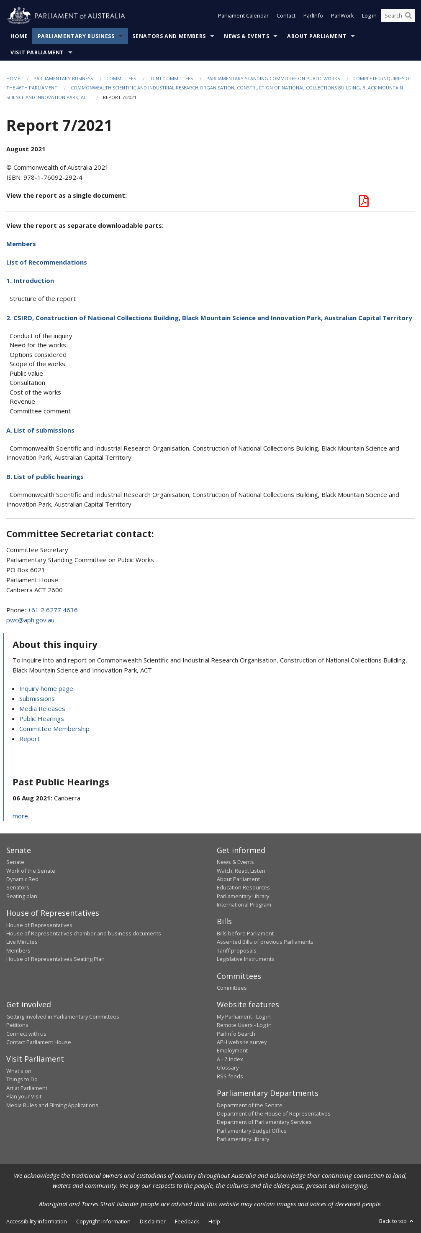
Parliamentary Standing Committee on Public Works (273, 78)
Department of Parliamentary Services (264, 1122)
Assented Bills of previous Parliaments (265, 941)
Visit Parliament (37, 52)
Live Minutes (22, 941)
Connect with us (26, 1033)
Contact (286, 16)
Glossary (228, 1067)
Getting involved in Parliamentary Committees (62, 1016)
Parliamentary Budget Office (252, 1130)
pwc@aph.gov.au (30, 620)
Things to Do (22, 1079)
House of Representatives (39, 925)
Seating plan (21, 896)
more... (22, 816)
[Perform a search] (408, 16)
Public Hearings (41, 718)
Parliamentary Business (76, 36)
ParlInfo (313, 16)
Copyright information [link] (103, 1221)
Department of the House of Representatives (274, 1113)
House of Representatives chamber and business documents (83, 933)
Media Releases (42, 708)
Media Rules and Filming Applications (52, 1105)
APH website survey (242, 1042)
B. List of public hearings (45, 476)
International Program (244, 904)
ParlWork (342, 16)
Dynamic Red (22, 879)
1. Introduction (30, 280)
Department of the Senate (249, 1105)
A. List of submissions (40, 430)
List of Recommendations (46, 262)
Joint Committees (171, 78)
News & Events (246, 36)
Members (21, 243)
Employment (232, 1050)
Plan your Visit (23, 1096)
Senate (15, 862)
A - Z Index (230, 1059)
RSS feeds (230, 1076)
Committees (121, 78)
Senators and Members (169, 36)
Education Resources (243, 887)
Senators (17, 887)
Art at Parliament (26, 1088)
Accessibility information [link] (36, 1221)
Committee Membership (54, 728)
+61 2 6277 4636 (53, 610)
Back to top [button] (397, 1221)
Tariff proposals (237, 950)
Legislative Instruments (246, 959)
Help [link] (214, 1221)
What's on (18, 1071)
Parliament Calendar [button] (243, 16)
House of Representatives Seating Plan (55, 959)
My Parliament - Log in (244, 1016)
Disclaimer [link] (153, 1221)
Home (19, 36)
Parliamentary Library (243, 896)
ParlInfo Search (236, 1033)
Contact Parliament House (38, 1042)
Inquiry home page (46, 688)
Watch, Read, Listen (241, 870)
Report (29, 738)
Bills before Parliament (245, 933)
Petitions (17, 1025)
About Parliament (317, 36)
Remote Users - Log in (244, 1025)
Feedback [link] (187, 1221)
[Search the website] (398, 16)
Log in (369, 16)
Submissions (37, 698)
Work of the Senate (30, 870)
